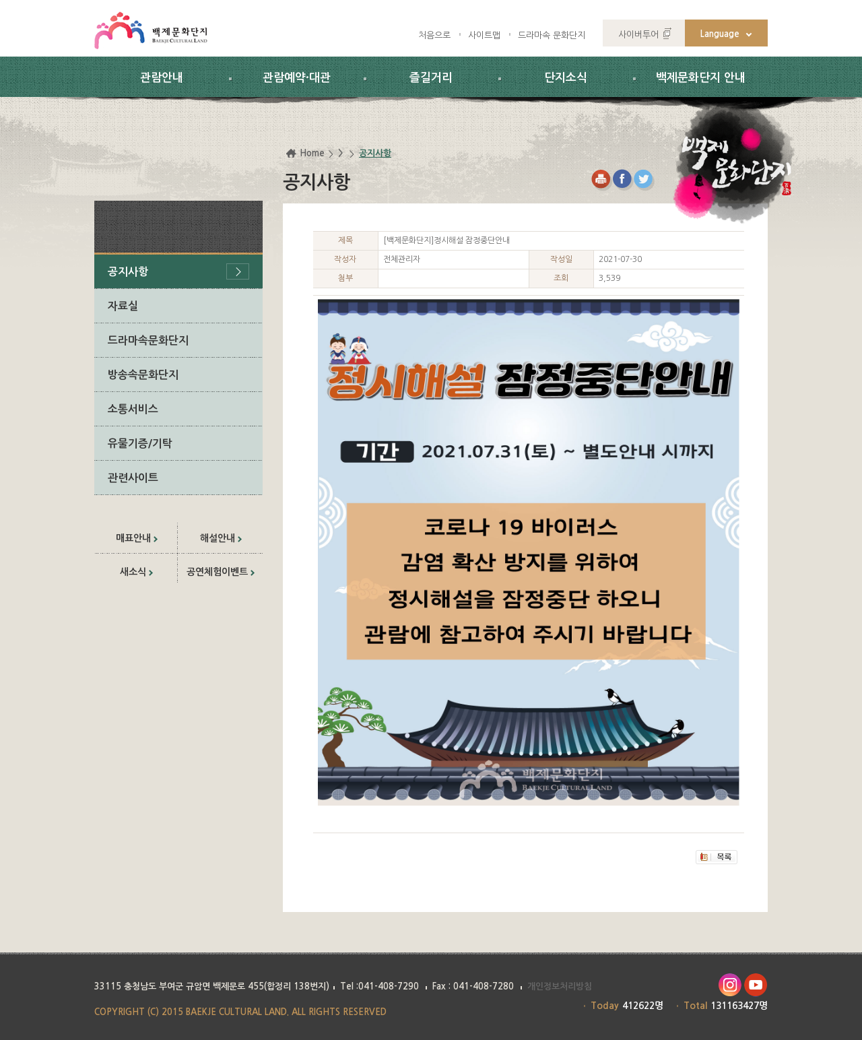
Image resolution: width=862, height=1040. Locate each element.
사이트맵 (484, 35)
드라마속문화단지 (148, 340)
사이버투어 (638, 34)
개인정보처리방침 (559, 986)
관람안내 (161, 78)
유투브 (756, 985)
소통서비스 (133, 409)
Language (719, 34)
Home (312, 153)
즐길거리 (431, 78)
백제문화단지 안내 (700, 78)
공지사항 (128, 272)
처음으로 (434, 35)
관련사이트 (133, 478)
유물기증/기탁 (140, 443)
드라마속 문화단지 (551, 35)
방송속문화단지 (143, 375)
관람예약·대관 (297, 78)
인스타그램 (729, 985)
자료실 (123, 306)
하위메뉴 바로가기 (0, 0)
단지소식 (565, 78)
